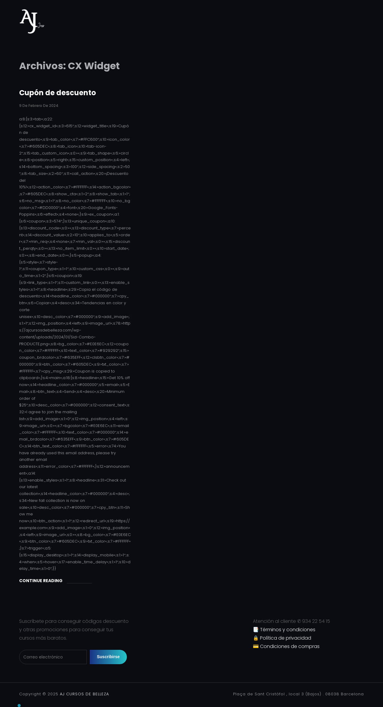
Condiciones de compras (290, 646)
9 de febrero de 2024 (38, 105)
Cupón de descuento (57, 93)
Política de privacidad (285, 638)
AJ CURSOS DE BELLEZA (83, 694)
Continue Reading (41, 581)
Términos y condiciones (287, 629)
